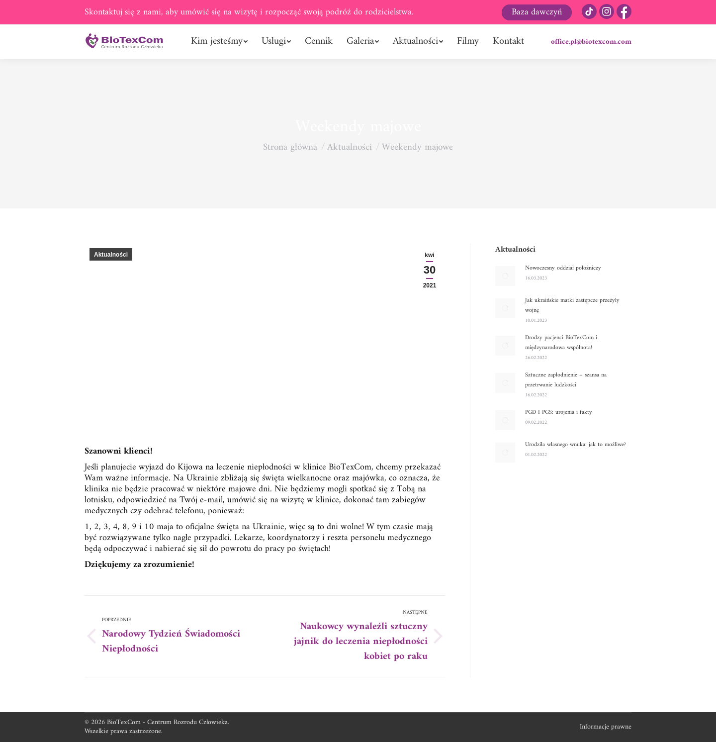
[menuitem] (219, 41)
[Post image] (505, 276)
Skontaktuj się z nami (123, 12)
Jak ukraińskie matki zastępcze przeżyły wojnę (572, 306)
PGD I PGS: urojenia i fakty (558, 413)
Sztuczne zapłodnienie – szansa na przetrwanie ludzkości (566, 380)
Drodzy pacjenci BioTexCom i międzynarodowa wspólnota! (561, 343)
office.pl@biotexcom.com (591, 42)
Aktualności (111, 254)
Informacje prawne (605, 727)
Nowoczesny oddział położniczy (563, 269)
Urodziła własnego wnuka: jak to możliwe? (575, 445)
